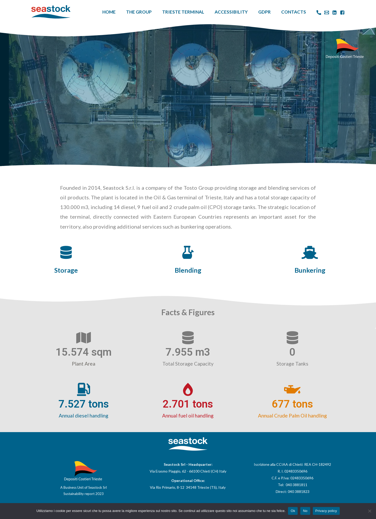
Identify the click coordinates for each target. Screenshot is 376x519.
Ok (293, 511)
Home (109, 12)
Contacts (293, 12)
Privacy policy (326, 511)
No (305, 511)
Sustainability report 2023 (83, 494)
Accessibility (231, 12)
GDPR (264, 12)
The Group (139, 12)
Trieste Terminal (183, 12)
